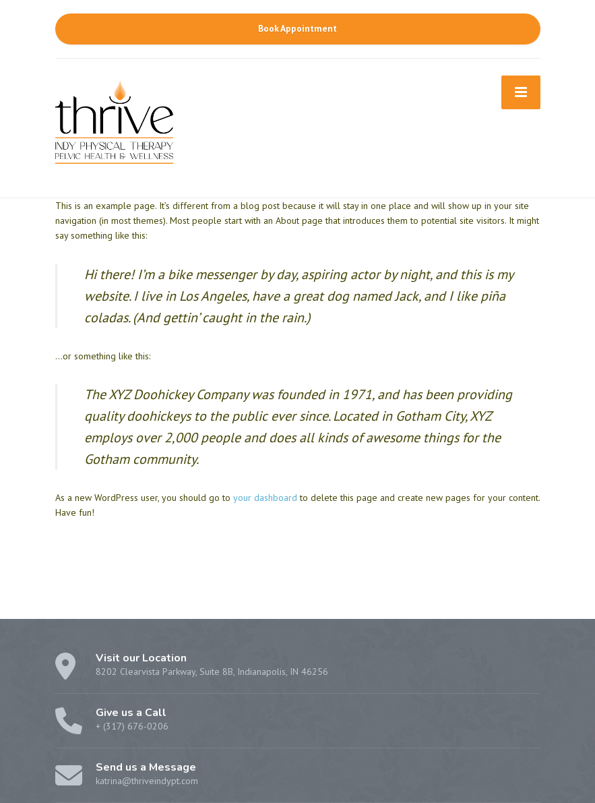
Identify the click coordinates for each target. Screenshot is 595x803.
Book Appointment (297, 28)
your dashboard (265, 498)
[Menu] (520, 92)
